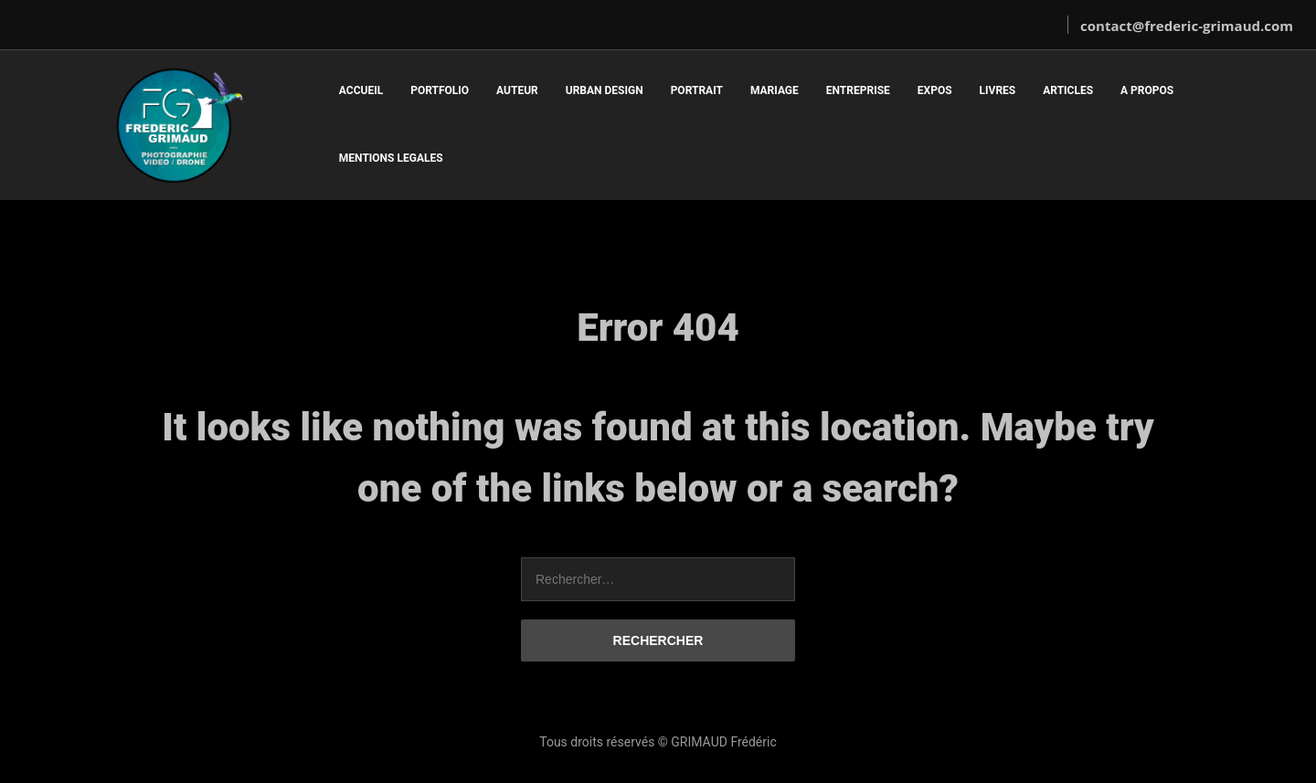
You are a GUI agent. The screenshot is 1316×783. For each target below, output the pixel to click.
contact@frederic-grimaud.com (1186, 25)
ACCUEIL (361, 90)
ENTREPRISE (858, 90)
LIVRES (998, 90)
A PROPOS (1146, 90)
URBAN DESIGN (604, 90)
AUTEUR (517, 90)
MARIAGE (774, 90)
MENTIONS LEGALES (391, 158)
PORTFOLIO (439, 90)
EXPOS (935, 90)
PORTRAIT (697, 90)
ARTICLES (1068, 90)
